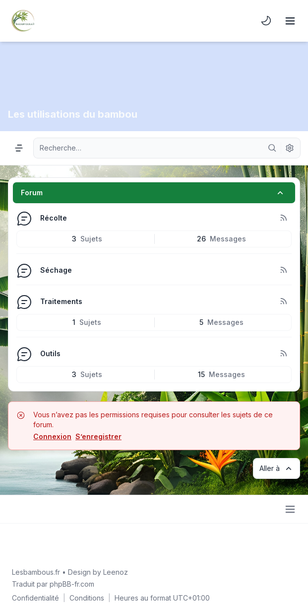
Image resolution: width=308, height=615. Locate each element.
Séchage (56, 270)
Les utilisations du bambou (72, 114)
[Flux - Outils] (283, 353)
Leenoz (115, 572)
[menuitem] (266, 21)
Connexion (52, 436)
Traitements (61, 301)
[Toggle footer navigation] (290, 509)
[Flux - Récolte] (283, 218)
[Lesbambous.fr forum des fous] (23, 21)
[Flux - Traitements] (283, 301)
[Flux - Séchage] (283, 270)
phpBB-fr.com (72, 584)
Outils (50, 353)
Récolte (53, 218)
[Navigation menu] (19, 148)
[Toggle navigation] (290, 21)
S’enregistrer (98, 436)
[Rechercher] (272, 148)
